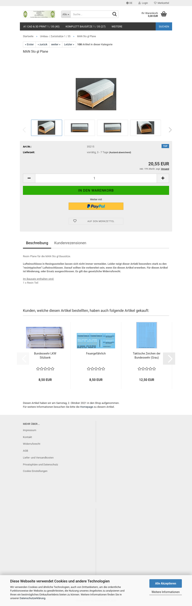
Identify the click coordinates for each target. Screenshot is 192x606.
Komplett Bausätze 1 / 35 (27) (86, 26)
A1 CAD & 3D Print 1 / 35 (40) (41, 26)
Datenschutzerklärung (32, 598)
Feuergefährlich (96, 353)
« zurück (42, 44)
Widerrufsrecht (31, 443)
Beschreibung (37, 243)
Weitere (117, 26)
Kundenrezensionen (70, 243)
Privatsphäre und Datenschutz (40, 464)
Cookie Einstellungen (35, 471)
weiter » (55, 44)
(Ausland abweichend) (120, 152)
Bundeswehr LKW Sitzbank (45, 355)
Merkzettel (161, 3)
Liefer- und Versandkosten (38, 457)
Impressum (29, 430)
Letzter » (69, 44)
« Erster (29, 44)
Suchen (164, 26)
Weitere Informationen (166, 592)
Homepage (86, 406)
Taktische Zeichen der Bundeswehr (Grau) (146, 355)
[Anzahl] (96, 178)
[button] (129, 3)
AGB (25, 450)
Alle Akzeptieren (165, 583)
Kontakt (27, 437)
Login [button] (143, 3)
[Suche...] (65, 14)
